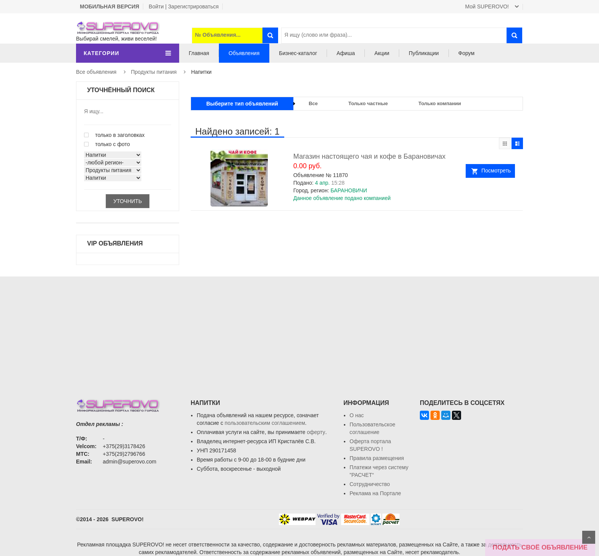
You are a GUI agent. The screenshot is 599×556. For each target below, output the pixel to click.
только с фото (107, 144)
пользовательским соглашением (265, 423)
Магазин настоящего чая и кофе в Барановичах (369, 156)
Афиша (346, 53)
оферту (316, 432)
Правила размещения (377, 458)
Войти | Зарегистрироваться (184, 6)
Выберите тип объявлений (242, 104)
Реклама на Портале (375, 493)
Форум (466, 53)
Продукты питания (154, 72)
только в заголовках (114, 135)
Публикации (424, 53)
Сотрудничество (370, 484)
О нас (357, 415)
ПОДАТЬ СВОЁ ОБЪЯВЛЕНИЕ (540, 547)
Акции (381, 53)
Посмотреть (496, 170)
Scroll (588, 537)
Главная (199, 53)
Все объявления (96, 72)
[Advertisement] (299, 330)
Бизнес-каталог (298, 53)
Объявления (243, 53)
